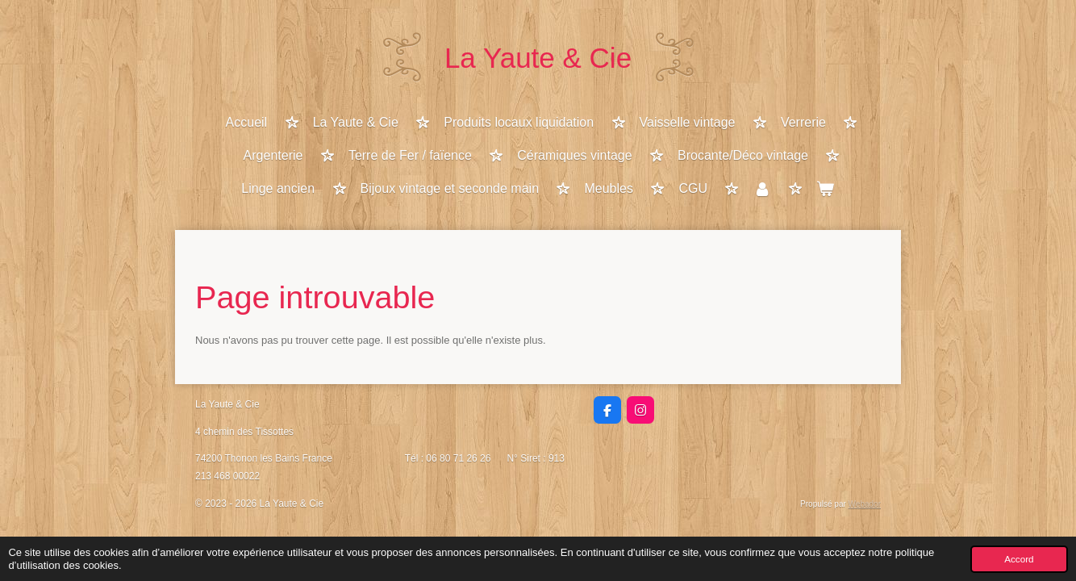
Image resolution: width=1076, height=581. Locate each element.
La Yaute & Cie (538, 57)
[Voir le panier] (825, 190)
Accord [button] (1018, 559)
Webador (865, 503)
